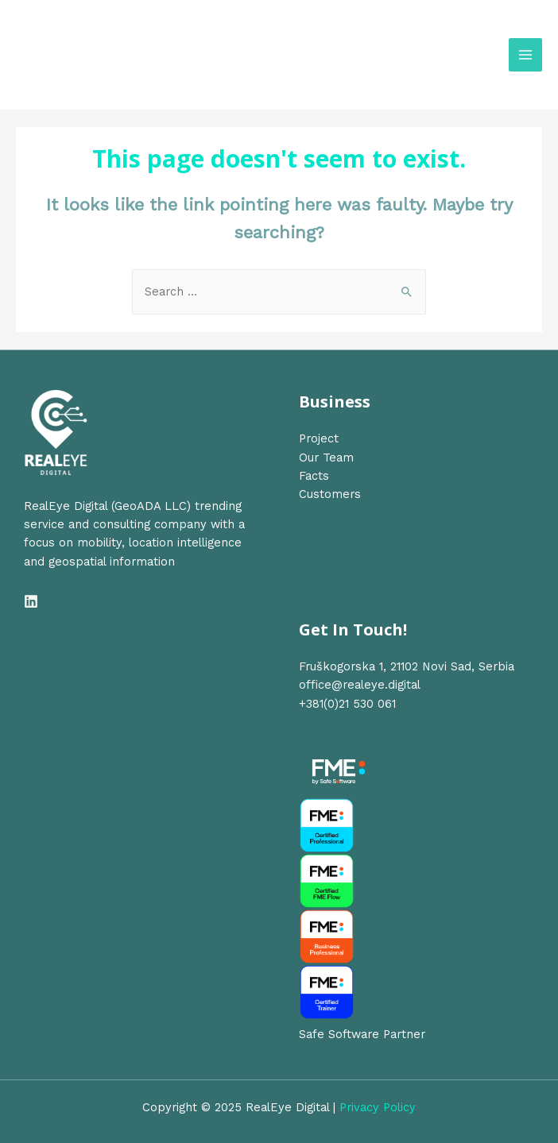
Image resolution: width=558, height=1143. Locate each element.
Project (319, 438)
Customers (330, 494)
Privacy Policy (377, 1107)
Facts (314, 476)
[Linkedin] (31, 601)
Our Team (326, 457)
